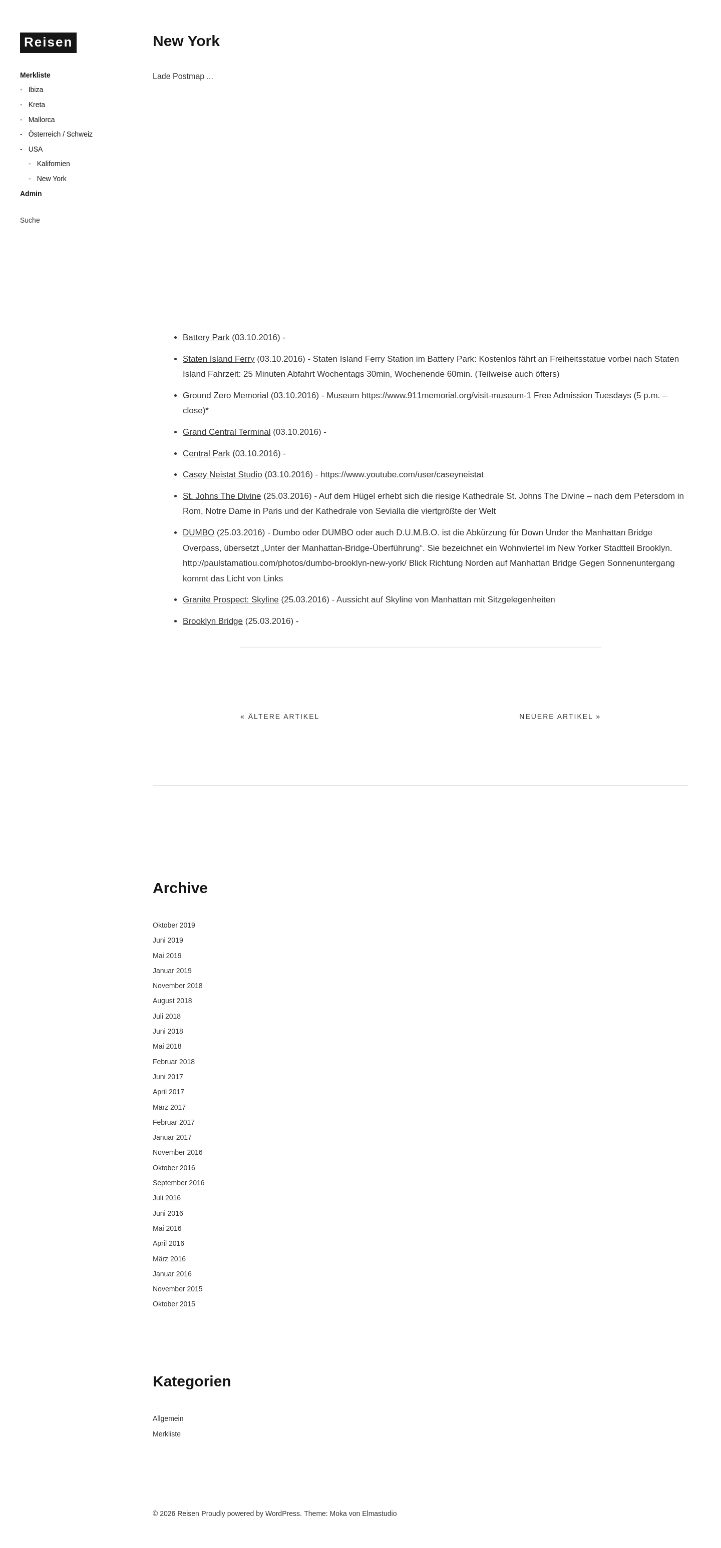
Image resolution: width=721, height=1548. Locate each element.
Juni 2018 (168, 1031)
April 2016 (168, 1243)
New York (52, 179)
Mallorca (42, 120)
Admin (31, 194)
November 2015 (178, 1289)
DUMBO (198, 532)
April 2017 (168, 1092)
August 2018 (172, 1001)
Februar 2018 (174, 1062)
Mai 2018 (167, 1046)
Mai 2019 (167, 956)
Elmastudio (379, 1513)
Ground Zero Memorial (225, 395)
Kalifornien (53, 164)
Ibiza (36, 90)
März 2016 (169, 1259)
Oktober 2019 (174, 925)
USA (36, 149)
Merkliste (35, 75)
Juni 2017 (168, 1077)
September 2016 (179, 1183)
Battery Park (206, 337)
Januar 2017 (172, 1137)
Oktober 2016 (174, 1168)
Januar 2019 (172, 971)
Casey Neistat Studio (222, 474)
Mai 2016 (167, 1228)
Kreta (37, 105)
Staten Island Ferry (219, 359)
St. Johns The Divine (222, 496)
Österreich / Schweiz (61, 134)
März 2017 (169, 1107)
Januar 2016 (172, 1274)
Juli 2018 (167, 1016)
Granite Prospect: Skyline (231, 599)
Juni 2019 (168, 940)
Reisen (48, 42)
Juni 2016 (168, 1213)
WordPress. (283, 1513)
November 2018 (178, 986)
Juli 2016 (167, 1198)
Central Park (206, 453)
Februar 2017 (174, 1122)
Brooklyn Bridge (213, 621)
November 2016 (178, 1152)
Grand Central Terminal (226, 432)
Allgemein (168, 1418)
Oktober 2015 (174, 1304)
